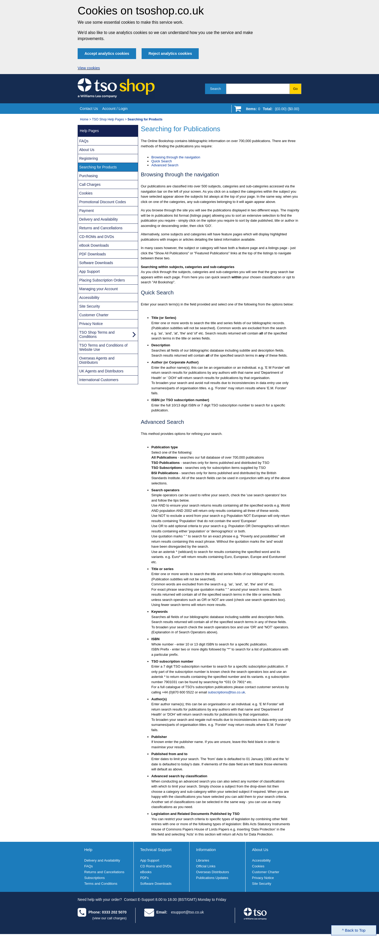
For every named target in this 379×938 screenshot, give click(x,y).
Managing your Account (98, 289)
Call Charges (90, 184)
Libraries (202, 860)
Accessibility (89, 297)
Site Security (89, 306)
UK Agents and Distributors (101, 371)
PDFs (144, 878)
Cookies (86, 193)
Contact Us (89, 108)
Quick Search (161, 161)
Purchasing (88, 176)
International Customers (98, 380)
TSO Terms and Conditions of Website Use (103, 347)
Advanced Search (164, 165)
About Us (86, 150)
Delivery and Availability (98, 219)
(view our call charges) (109, 918)
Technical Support (156, 849)
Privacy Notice (91, 324)
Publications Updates (212, 878)
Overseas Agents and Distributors (96, 360)
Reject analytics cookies (170, 53)
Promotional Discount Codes (102, 202)
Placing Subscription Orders (102, 280)
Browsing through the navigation (175, 157)
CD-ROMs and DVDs (96, 237)
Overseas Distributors (212, 872)
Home (84, 119)
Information (206, 849)
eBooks (146, 872)
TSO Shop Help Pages (108, 119)
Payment (86, 210)
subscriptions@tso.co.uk (226, 692)
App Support (89, 271)
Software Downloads (96, 263)
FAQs (83, 141)
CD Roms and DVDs (156, 866)
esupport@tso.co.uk (187, 912)
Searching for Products (98, 167)
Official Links (205, 866)
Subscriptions (94, 878)
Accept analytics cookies (106, 53)
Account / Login (115, 108)
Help (88, 849)
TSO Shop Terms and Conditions (96, 334)
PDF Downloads (92, 254)
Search (215, 89)
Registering (88, 158)
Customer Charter (93, 315)
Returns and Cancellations (100, 228)
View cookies (89, 68)
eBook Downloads (94, 245)
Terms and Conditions (100, 884)
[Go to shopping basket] (271, 110)
